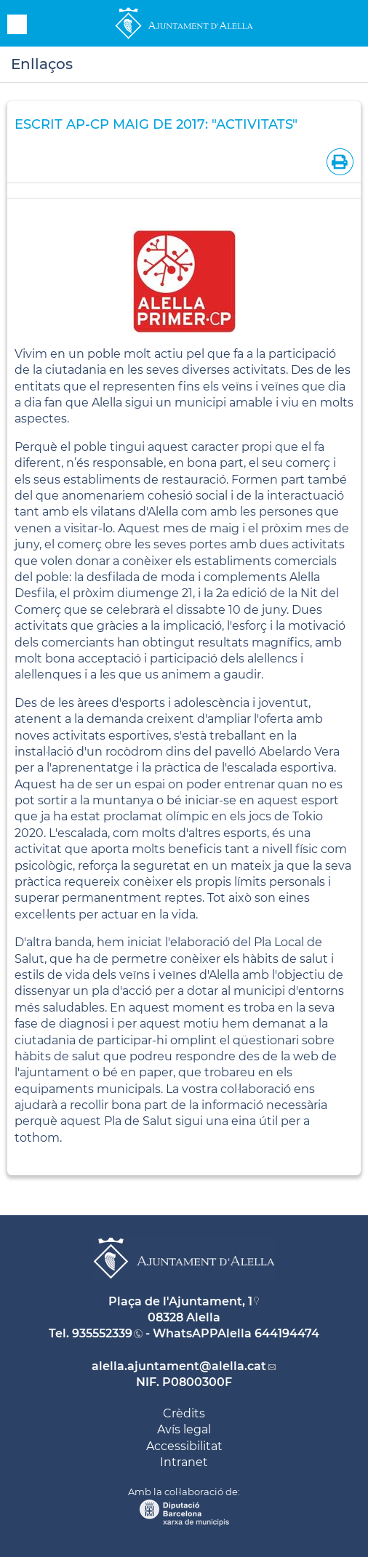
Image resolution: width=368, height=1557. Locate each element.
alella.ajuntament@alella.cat (179, 1366)
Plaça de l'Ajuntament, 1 (180, 1301)
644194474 (287, 1333)
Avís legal (184, 1429)
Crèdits (184, 1413)
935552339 (102, 1333)
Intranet (184, 1462)
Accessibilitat (184, 1446)
